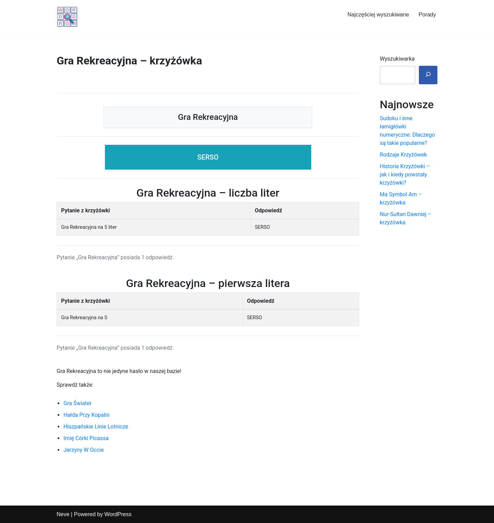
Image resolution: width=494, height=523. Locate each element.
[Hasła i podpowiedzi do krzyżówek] (68, 17)
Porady (427, 14)
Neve (63, 514)
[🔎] (428, 75)
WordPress (117, 514)
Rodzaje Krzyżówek (403, 154)
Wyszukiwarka (397, 58)
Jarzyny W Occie (83, 450)
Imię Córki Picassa (86, 438)
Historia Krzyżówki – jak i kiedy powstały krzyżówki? (405, 174)
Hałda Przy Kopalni (86, 415)
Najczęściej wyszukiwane (378, 14)
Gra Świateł (77, 403)
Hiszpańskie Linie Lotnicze (95, 426)
